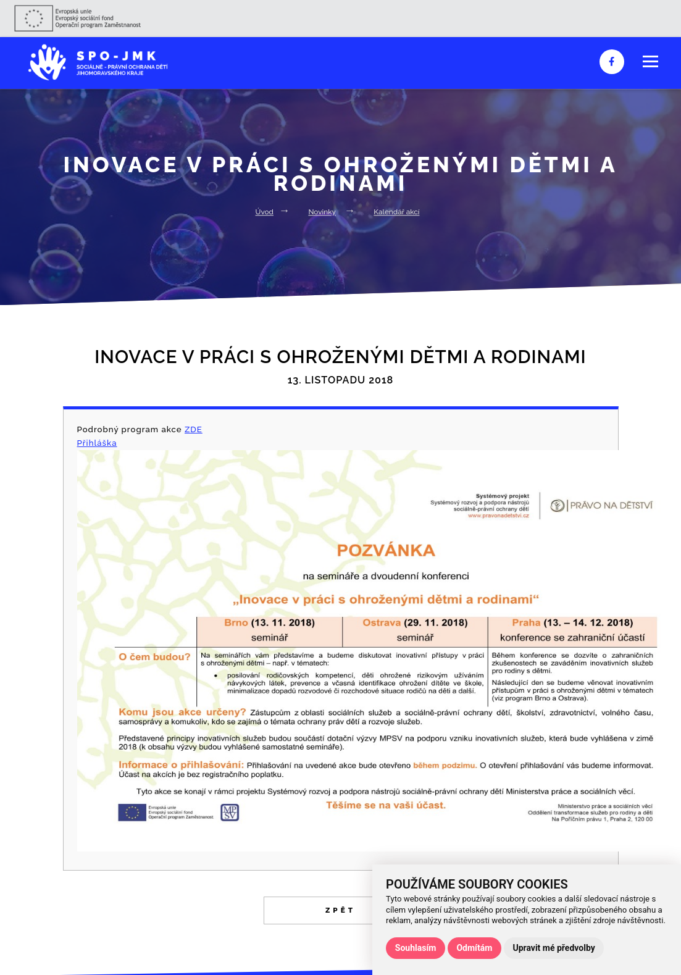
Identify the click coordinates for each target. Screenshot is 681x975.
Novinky (322, 211)
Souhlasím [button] (416, 948)
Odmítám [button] (474, 948)
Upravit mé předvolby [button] (553, 948)
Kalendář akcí (396, 211)
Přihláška (97, 443)
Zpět (340, 910)
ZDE (194, 429)
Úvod (265, 211)
